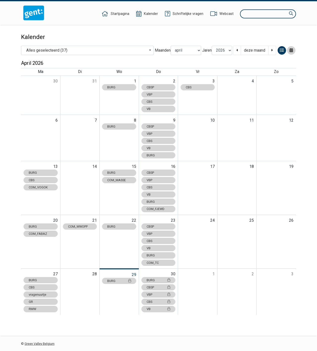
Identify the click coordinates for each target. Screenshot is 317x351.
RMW (32, 309)
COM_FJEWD (155, 209)
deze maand (254, 50)
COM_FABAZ (38, 234)
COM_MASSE (116, 180)
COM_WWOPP (78, 226)
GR (31, 302)
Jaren (207, 50)
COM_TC (153, 263)
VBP (149, 94)
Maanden (163, 50)
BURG (111, 87)
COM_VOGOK (38, 187)
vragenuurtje (37, 294)
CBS (149, 102)
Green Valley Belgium (39, 344)
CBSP (150, 87)
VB (149, 109)
